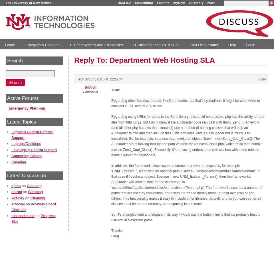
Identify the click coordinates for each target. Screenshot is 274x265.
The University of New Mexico (29, 3)
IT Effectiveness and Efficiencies (96, 45)
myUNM (179, 3)
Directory (196, 3)
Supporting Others (26, 156)
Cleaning (18, 162)
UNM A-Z (124, 3)
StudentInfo (144, 3)
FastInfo (163, 3)
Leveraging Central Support (34, 150)
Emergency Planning (42, 45)
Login (250, 45)
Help (232, 45)
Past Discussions (204, 45)
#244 (262, 79)
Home (10, 45)
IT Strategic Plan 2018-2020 (156, 45)
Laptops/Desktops (26, 143)
